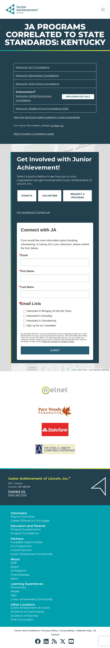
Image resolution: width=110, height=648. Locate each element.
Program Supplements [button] (26, 529)
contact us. (57, 125)
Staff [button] (14, 562)
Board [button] (14, 566)
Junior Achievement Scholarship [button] (32, 554)
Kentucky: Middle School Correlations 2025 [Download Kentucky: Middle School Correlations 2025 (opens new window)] (42, 108)
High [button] (14, 595)
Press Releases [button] (20, 574)
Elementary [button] (18, 587)
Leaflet (73, 370)
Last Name (27, 287)
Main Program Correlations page (34, 133)
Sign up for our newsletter (41, 325)
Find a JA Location (22, 619)
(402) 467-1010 (17, 495)
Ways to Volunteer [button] (23, 516)
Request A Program (77, 196)
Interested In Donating (39, 315)
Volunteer (49, 195)
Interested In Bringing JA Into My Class (49, 311)
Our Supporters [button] (21, 546)
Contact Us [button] (16, 491)
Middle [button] (15, 591)
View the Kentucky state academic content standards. (47, 117)
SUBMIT (55, 350)
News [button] (14, 578)
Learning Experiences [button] (27, 583)
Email (24, 255)
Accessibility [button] (67, 630)
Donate (26, 195)
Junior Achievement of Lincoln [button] (30, 607)
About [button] (15, 559)
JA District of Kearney (24, 615)
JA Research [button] (18, 570)
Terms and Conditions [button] (27, 630)
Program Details (78, 96)
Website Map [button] (83, 630)
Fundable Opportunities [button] (26, 542)
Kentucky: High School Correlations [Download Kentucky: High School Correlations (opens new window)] (37, 83)
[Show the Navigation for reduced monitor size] (102, 9)
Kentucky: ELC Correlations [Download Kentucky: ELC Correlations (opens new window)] (32, 67)
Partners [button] (17, 538)
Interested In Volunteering (41, 320)
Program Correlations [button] (24, 533)
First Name (27, 271)
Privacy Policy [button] (50, 630)
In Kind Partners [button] (21, 550)
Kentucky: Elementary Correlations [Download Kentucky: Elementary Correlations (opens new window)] (37, 75)
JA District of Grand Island (27, 611)
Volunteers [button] (19, 513)
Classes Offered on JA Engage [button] (30, 520)
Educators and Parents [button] (28, 526)
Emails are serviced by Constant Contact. (58, 341)
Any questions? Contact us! (33, 212)
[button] (38, 641)
